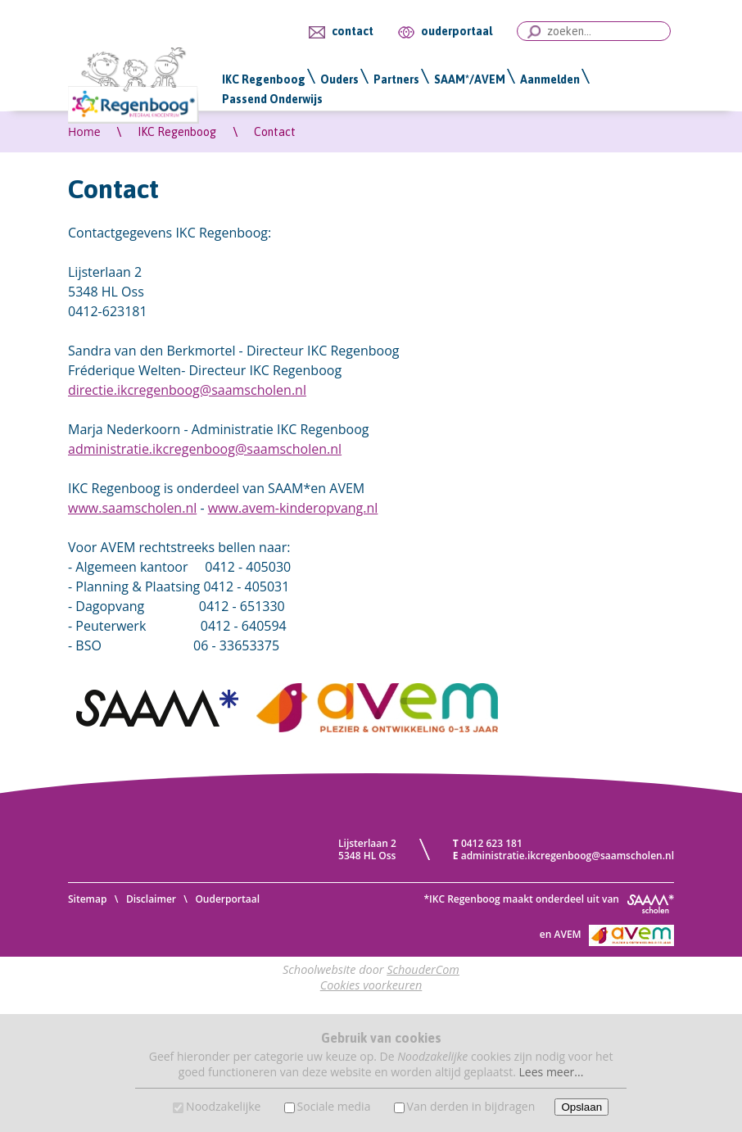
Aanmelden (550, 79)
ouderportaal (456, 31)
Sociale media (334, 1106)
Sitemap (87, 899)
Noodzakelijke (223, 1106)
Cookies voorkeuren (371, 985)
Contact (275, 131)
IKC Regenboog (263, 79)
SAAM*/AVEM (469, 79)
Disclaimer (151, 899)
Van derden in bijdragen (471, 1106)
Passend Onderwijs (272, 99)
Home (84, 131)
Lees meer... (551, 1072)
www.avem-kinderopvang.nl (293, 508)
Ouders (339, 79)
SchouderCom (423, 969)
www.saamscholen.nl (132, 508)
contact (352, 31)
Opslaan (581, 1107)
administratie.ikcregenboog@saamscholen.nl (205, 449)
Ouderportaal (227, 899)
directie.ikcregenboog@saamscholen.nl (187, 390)
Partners (396, 79)
